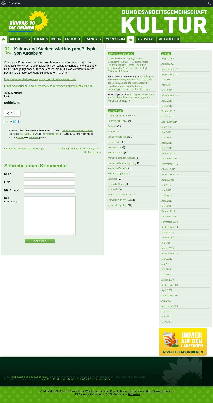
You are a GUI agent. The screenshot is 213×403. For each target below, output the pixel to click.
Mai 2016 (166, 137)
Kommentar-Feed (51, 134)
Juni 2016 (166, 132)
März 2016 (166, 148)
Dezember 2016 (169, 121)
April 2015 (166, 200)
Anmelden (134, 394)
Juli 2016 (166, 127)
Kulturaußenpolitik (117, 173)
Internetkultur (114, 142)
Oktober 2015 (168, 169)
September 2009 (169, 285)
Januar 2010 (167, 279)
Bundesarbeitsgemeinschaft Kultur (30, 376)
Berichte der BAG (117, 120)
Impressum (114, 39)
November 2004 (169, 306)
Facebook (34, 137)
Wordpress (91, 391)
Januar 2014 (167, 232)
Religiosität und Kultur (119, 194)
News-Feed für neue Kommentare (94, 379)
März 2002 (166, 321)
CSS (64, 391)
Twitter (20, 137)
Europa (111, 131)
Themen (41, 39)
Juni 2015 (166, 190)
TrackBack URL (26, 134)
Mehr (56, 39)
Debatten (112, 126)
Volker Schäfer (115, 58)
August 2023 (167, 63)
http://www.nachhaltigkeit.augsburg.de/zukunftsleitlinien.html (40, 79)
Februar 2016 (168, 153)
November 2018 (169, 95)
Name (7, 174)
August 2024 (167, 58)
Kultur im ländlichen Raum (121, 157)
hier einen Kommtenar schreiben (77, 130)
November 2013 (169, 237)
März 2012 (166, 258)
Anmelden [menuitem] (15, 3)
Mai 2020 (166, 79)
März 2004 (166, 311)
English (72, 39)
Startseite (3, 39)
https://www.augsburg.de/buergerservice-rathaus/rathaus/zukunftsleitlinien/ (48, 85)
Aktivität (146, 39)
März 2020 (166, 90)
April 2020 (166, 84)
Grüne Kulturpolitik (118, 136)
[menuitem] (3, 3)
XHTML (53, 391)
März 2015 (166, 206)
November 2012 (169, 253)
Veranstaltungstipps (117, 205)
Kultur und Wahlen (117, 168)
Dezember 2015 (169, 158)
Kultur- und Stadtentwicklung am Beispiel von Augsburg (56, 51)
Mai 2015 (166, 195)
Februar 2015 (168, 211)
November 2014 (169, 221)
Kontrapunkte (114, 147)
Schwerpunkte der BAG (120, 199)
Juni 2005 (166, 300)
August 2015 (167, 179)
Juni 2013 (166, 242)
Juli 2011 (166, 263)
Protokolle (113, 189)
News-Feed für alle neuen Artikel (57, 379)
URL (11, 190)
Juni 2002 (166, 316)
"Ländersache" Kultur (119, 115)
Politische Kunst (116, 184)
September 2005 (169, 295)
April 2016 (166, 142)
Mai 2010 (166, 274)
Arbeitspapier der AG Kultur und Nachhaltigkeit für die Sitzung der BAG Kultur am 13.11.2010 (131, 97)
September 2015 (169, 174)
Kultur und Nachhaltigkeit (121, 163)
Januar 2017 (167, 116)
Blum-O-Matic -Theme (123, 391)
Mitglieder (168, 39)
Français (92, 39)
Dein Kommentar (11, 200)
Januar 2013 (167, 248)
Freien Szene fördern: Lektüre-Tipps (25, 148)
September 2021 (169, 74)
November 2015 (169, 163)
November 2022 (169, 69)
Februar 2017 (168, 111)
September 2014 (169, 227)
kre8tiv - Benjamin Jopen (157, 391)
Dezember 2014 (169, 216)
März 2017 (166, 105)
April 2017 (166, 100)
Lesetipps (112, 178)
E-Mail (8, 182)
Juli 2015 (166, 184)
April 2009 (166, 290)
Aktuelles (20, 39)
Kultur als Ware (115, 152)
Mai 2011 (166, 269)
